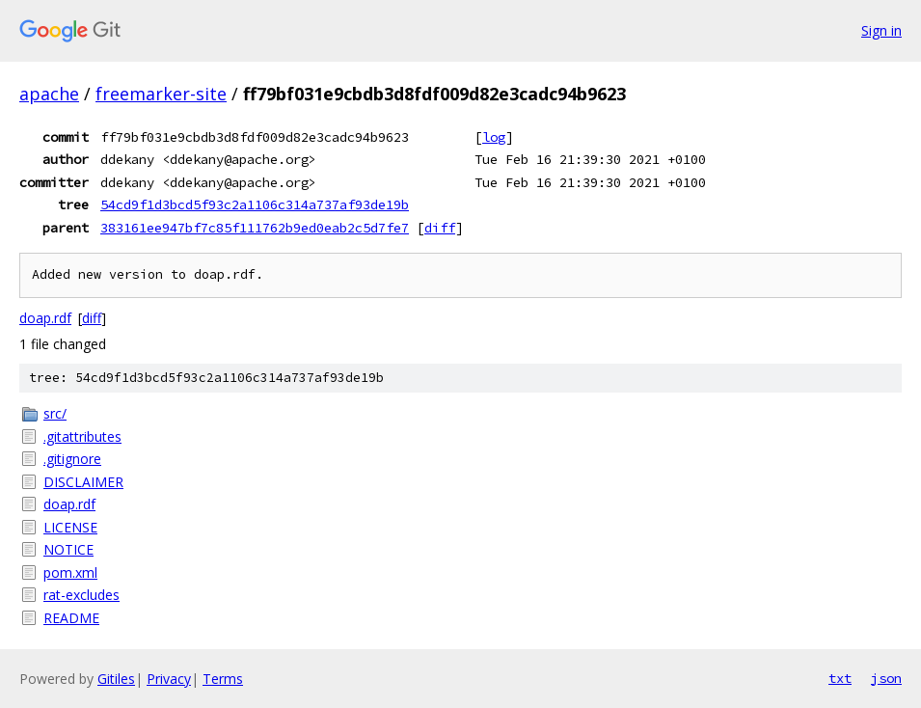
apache (49, 93)
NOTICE (68, 549)
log (493, 137)
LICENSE (70, 527)
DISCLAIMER (83, 482)
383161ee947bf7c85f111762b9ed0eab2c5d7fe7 (254, 227)
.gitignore (72, 458)
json (886, 678)
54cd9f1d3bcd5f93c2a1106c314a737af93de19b (254, 204)
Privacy (169, 678)
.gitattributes (82, 436)
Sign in (881, 30)
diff (439, 227)
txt (840, 678)
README (71, 618)
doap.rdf (45, 318)
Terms (223, 678)
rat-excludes (81, 594)
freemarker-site (161, 93)
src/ (55, 413)
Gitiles (116, 678)
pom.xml (70, 572)
